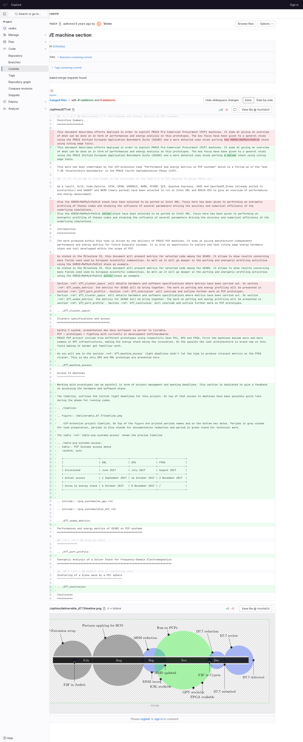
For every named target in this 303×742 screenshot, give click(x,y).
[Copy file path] (95, 109)
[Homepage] (5, 5)
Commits (82, 13)
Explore (16, 4)
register (167, 719)
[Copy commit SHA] (81, 24)
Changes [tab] (67, 90)
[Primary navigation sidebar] (5, 14)
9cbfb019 (96, 13)
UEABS (58, 13)
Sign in (294, 4)
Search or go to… (28, 13)
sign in (180, 719)
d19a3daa (80, 46)
